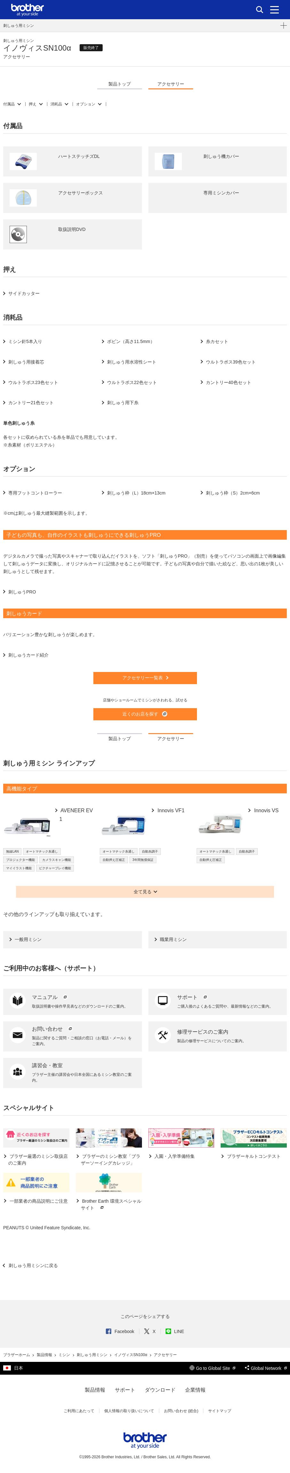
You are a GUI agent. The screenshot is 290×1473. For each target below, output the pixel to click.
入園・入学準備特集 (174, 1156)
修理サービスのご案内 (202, 1032)
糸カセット (217, 341)
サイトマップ (219, 1411)
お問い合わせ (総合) (181, 1411)
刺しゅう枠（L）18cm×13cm (136, 492)
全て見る (143, 891)
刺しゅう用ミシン (18, 25)
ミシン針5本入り (25, 341)
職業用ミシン (173, 939)
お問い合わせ (53, 1029)
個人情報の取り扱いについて (129, 1411)
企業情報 (195, 1390)
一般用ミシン (28, 939)
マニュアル (50, 997)
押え (32, 104)
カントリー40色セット (228, 382)
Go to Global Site (213, 1368)
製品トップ (119, 83)
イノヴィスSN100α (131, 1355)
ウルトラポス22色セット (132, 382)
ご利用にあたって (79, 1411)
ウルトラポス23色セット (33, 382)
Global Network (266, 1368)
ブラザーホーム (17, 1355)
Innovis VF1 (170, 810)
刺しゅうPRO (22, 591)
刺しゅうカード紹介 (28, 655)
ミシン (65, 1355)
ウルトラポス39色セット (231, 361)
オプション (85, 104)
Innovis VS (265, 810)
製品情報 (45, 1355)
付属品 (9, 104)
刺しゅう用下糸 (122, 402)
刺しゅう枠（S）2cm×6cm (233, 492)
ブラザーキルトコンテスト (253, 1156)
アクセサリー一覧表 (142, 677)
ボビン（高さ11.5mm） (131, 341)
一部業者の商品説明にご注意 (38, 1201)
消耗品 (56, 104)
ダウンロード (160, 1390)
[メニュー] (274, 9)
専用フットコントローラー (35, 492)
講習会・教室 (47, 1065)
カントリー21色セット (31, 402)
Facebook (120, 1331)
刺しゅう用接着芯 (26, 361)
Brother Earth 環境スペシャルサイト (111, 1205)
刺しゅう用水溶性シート (131, 361)
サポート (192, 997)
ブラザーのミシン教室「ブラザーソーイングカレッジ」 (110, 1160)
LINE (175, 1331)
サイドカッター (24, 293)
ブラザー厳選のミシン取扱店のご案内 (38, 1160)
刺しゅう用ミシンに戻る (32, 1265)
